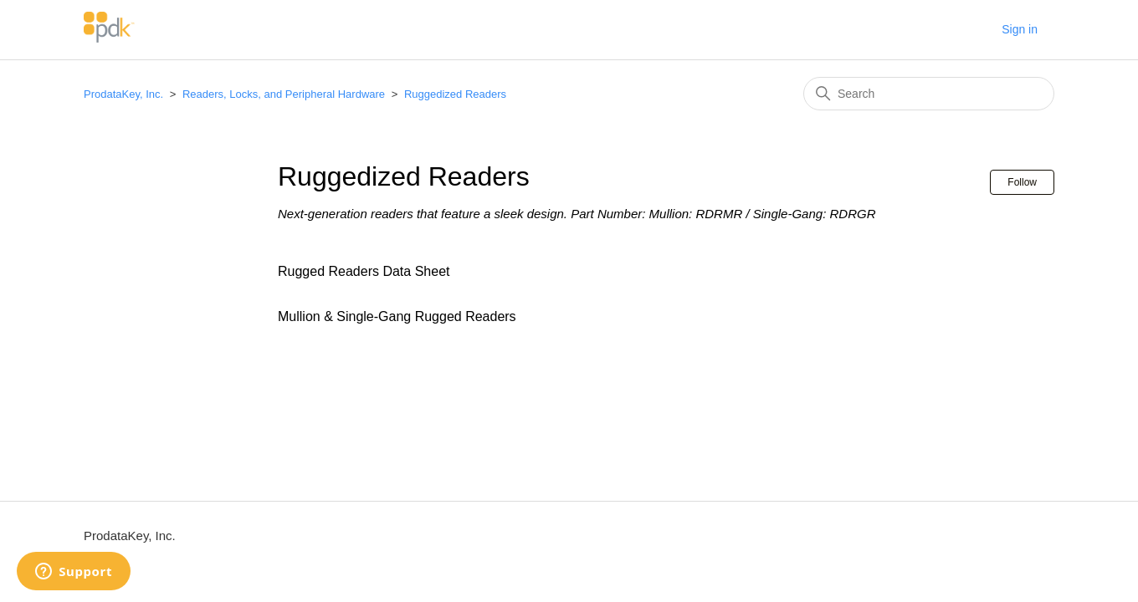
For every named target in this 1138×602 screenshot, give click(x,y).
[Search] (928, 93)
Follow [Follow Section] (1022, 182)
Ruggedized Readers (455, 94)
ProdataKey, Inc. (125, 94)
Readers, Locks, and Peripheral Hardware (283, 94)
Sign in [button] (1020, 29)
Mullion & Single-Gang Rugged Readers (397, 316)
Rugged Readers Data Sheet (363, 271)
